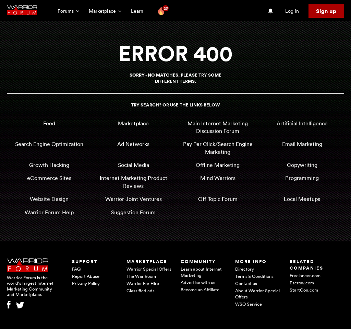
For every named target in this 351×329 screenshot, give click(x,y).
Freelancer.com (305, 275)
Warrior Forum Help (49, 212)
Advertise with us (198, 282)
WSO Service (248, 304)
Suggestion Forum (133, 212)
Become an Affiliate (200, 289)
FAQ (76, 269)
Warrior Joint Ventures (133, 198)
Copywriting (302, 164)
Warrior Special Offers (148, 269)
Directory (244, 269)
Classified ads (140, 290)
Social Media (133, 164)
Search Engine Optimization (49, 143)
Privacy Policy (86, 283)
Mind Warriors (217, 177)
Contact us (246, 283)
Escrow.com (302, 283)
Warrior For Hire (142, 283)
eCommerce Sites (49, 177)
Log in (292, 11)
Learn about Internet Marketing (201, 272)
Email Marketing (302, 143)
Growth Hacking (49, 164)
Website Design (49, 198)
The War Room (141, 276)
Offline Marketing (218, 164)
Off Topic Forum (218, 198)
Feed (49, 123)
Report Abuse (85, 276)
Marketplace (133, 123)
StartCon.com (304, 290)
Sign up (326, 11)
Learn (139, 11)
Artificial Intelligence (302, 123)
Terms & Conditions (254, 276)
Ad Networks (133, 143)
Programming (302, 177)
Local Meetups (302, 198)
